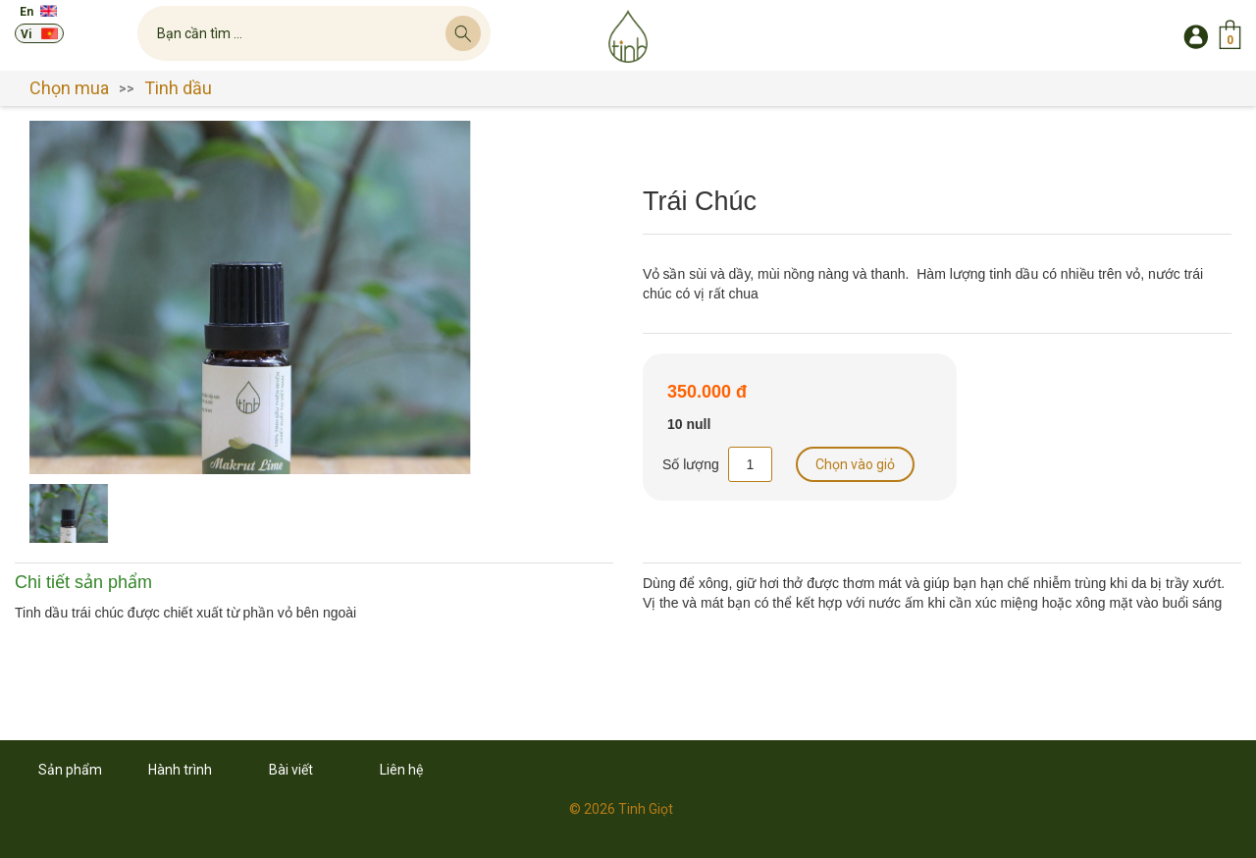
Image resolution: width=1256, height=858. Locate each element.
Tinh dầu (178, 88)
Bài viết (291, 770)
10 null (688, 424)
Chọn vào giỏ (855, 464)
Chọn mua (69, 88)
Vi (26, 34)
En (26, 12)
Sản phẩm (70, 770)
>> (126, 88)
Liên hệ (401, 770)
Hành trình (180, 770)
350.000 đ (707, 392)
